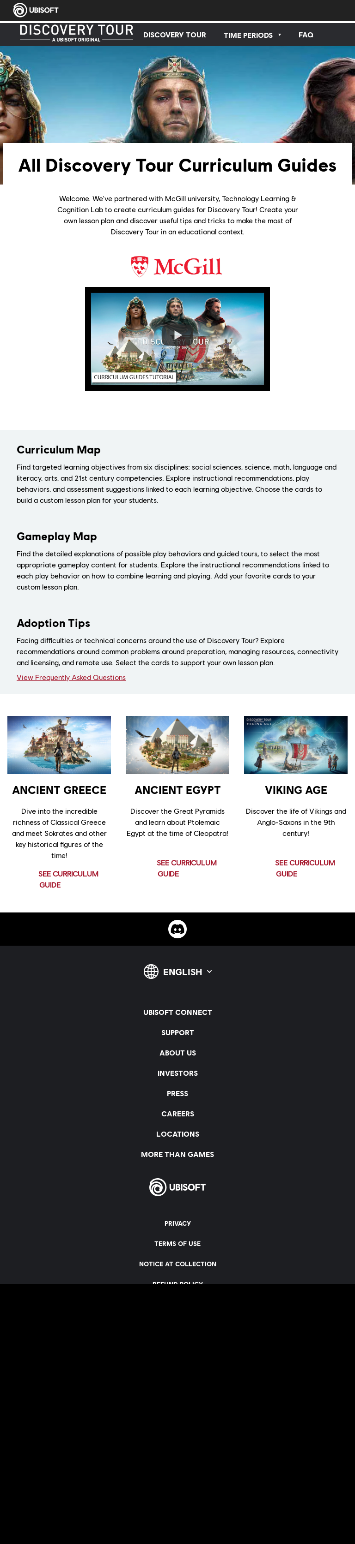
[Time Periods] (252, 35)
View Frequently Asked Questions (71, 677)
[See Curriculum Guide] (61, 879)
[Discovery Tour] (174, 34)
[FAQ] (306, 34)
